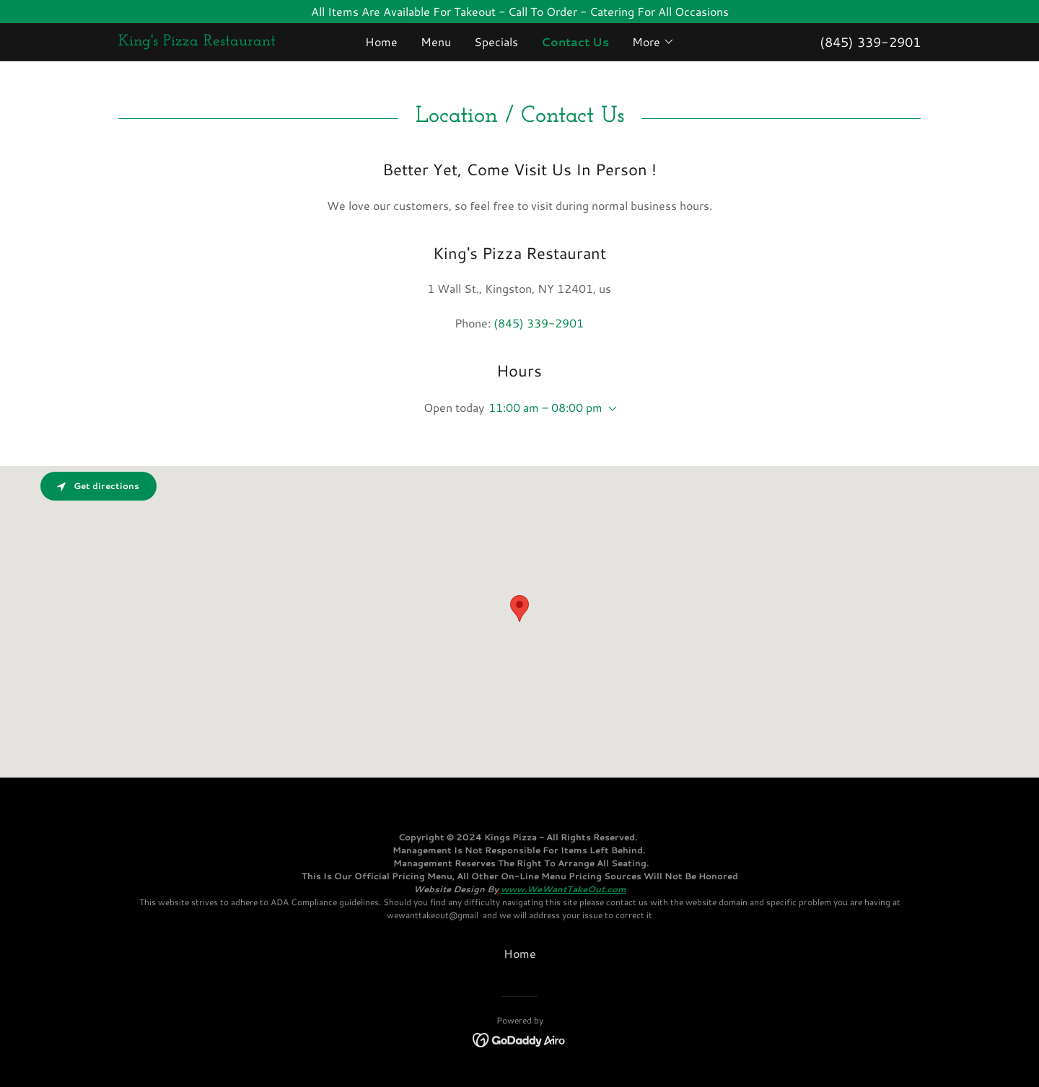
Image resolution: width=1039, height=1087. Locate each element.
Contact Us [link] (575, 41)
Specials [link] (496, 41)
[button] (653, 41)
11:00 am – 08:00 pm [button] (545, 407)
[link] (218, 40)
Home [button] (520, 953)
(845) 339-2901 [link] (870, 41)
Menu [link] (436, 41)
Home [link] (381, 41)
